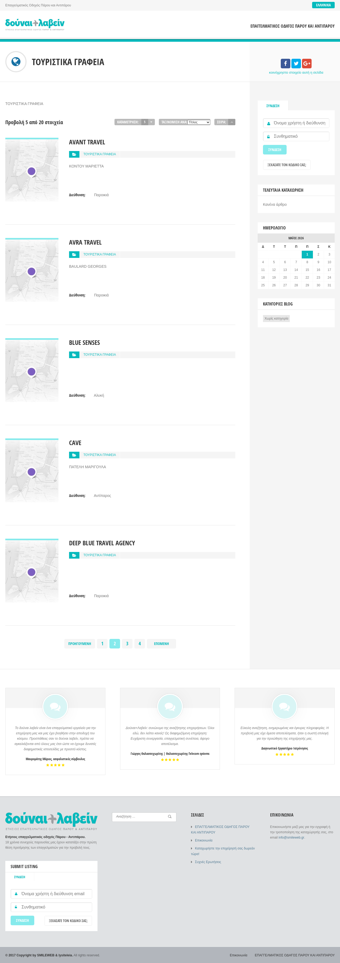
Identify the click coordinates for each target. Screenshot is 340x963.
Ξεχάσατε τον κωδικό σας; (286, 164)
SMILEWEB (45, 955)
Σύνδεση (272, 105)
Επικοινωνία (203, 840)
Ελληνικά (323, 4)
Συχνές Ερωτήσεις (208, 861)
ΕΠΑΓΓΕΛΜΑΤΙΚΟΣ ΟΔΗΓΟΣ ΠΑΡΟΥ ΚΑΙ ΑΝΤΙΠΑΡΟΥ (292, 26)
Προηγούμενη (79, 643)
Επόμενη (161, 643)
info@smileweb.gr (291, 837)
